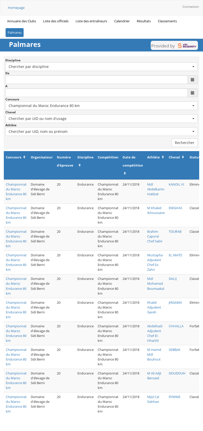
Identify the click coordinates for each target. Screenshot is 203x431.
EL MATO (175, 255)
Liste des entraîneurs (91, 21)
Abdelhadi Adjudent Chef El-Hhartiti (154, 333)
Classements (167, 21)
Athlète (10, 125)
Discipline (13, 60)
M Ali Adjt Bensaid (154, 375)
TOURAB (175, 231)
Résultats (144, 21)
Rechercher (184, 142)
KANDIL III (176, 184)
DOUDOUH (177, 373)
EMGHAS (175, 208)
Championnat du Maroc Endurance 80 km (16, 191)
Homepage (16, 7)
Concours (12, 99)
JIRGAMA (175, 302)
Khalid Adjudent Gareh (154, 307)
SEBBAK (174, 349)
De (7, 73)
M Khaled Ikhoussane (156, 210)
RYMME (174, 396)
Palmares (15, 32)
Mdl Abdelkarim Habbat (155, 189)
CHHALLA (176, 326)
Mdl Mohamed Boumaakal (155, 283)
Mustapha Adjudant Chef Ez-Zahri (155, 262)
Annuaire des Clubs (21, 21)
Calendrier (122, 21)
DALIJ (173, 278)
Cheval (10, 112)
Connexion (190, 6)
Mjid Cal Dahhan (153, 399)
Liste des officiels (56, 21)
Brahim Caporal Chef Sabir (154, 236)
